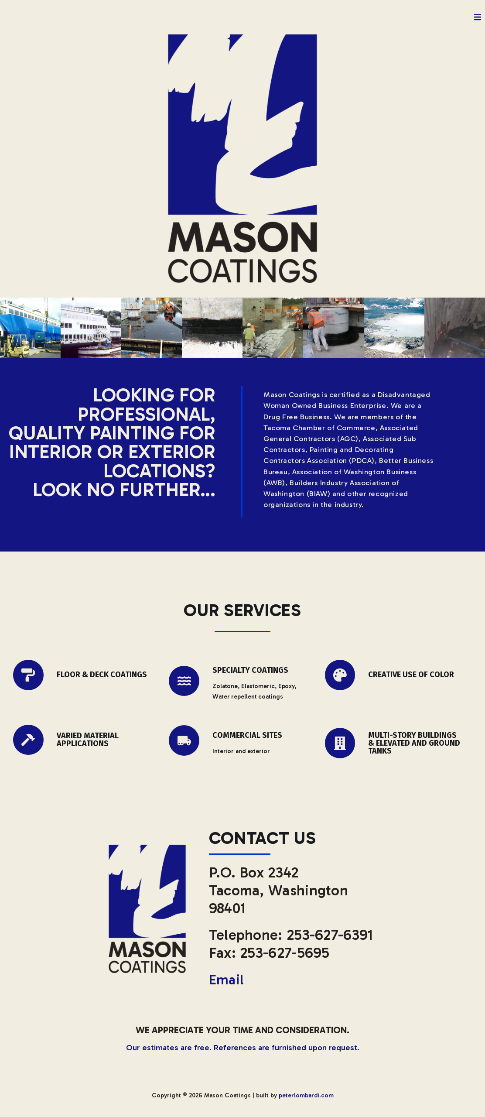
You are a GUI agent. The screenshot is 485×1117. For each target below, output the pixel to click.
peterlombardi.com (306, 1095)
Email (227, 979)
